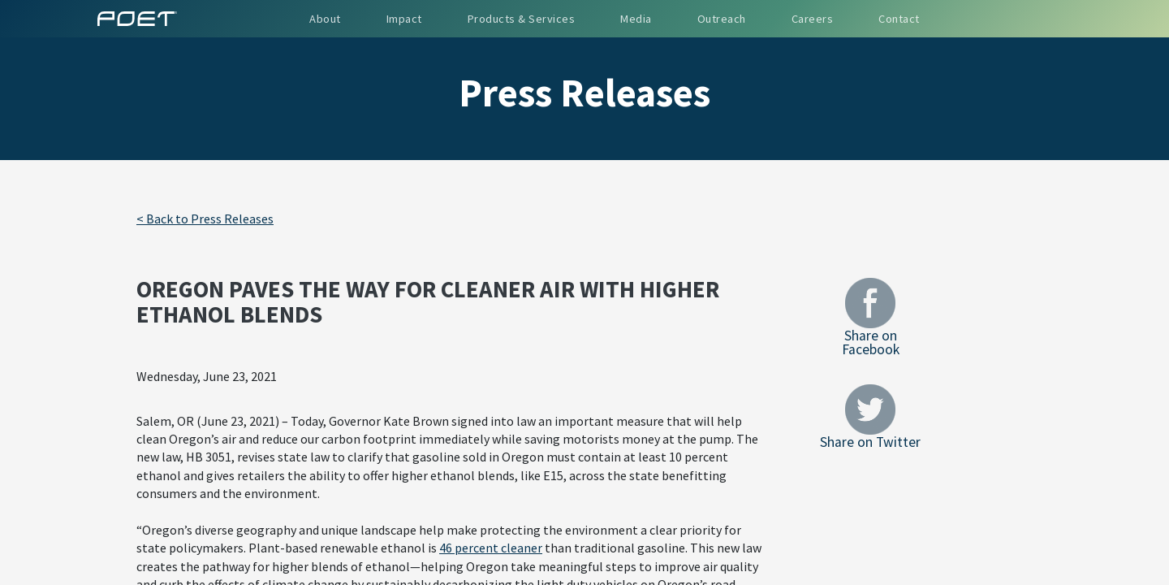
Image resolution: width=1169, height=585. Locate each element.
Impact (404, 18)
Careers (813, 18)
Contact (899, 18)
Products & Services (522, 18)
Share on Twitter (870, 417)
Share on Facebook (870, 317)
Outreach (721, 18)
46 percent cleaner (490, 548)
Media (636, 18)
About (325, 18)
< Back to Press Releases (205, 218)
